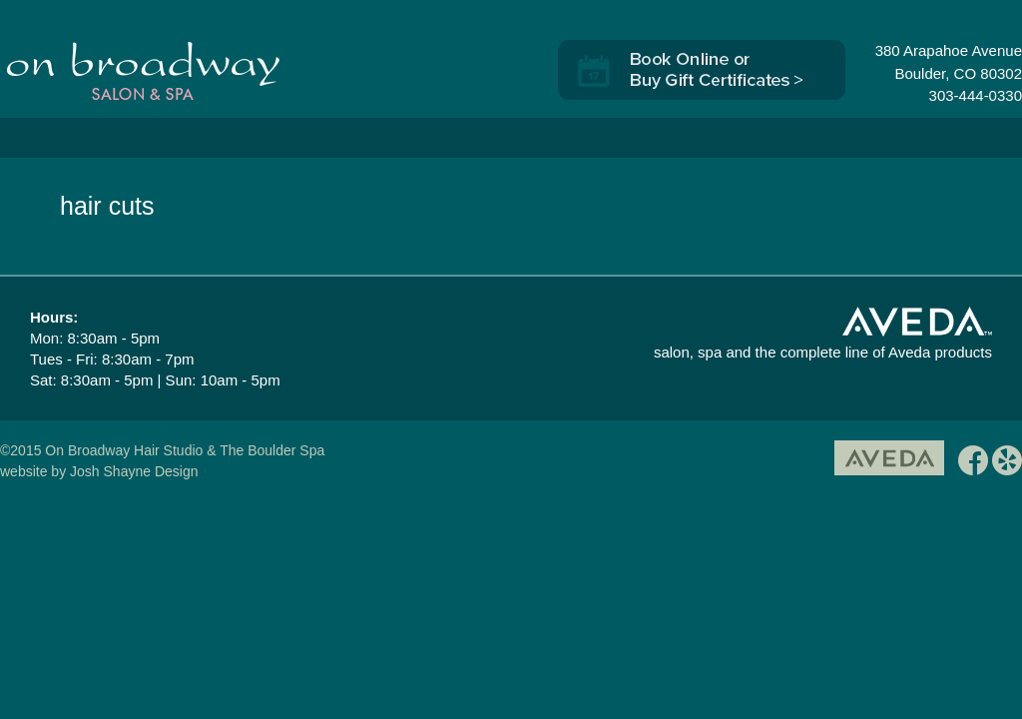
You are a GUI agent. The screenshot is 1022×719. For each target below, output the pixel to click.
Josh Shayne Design (134, 471)
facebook (973, 463)
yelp (1007, 463)
